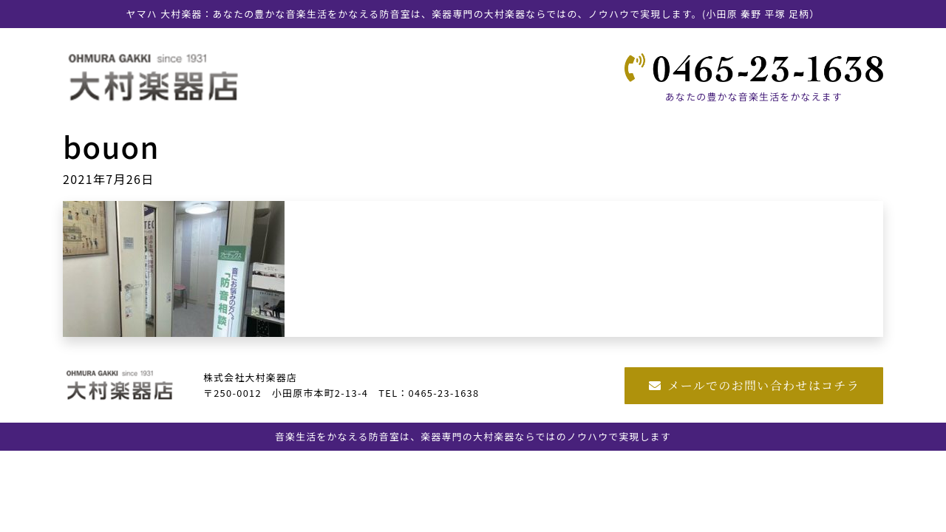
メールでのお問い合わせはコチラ (754, 385)
